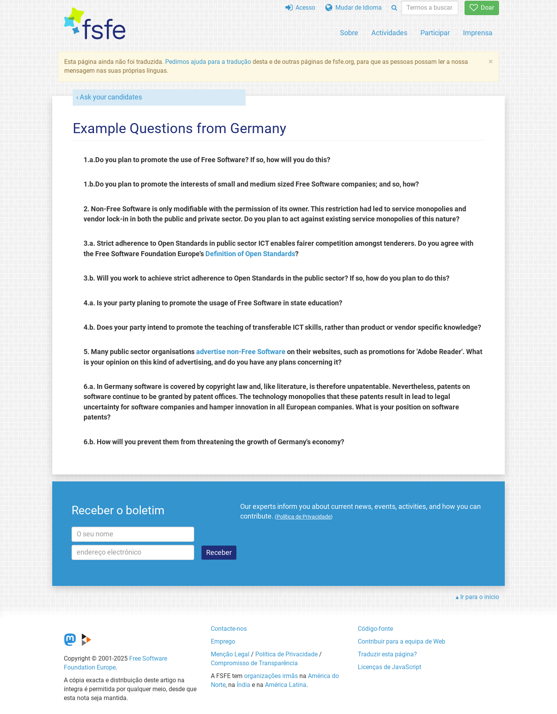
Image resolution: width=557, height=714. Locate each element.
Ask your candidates (111, 97)
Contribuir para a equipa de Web (401, 641)
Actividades (389, 33)
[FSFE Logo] (94, 23)
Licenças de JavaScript (389, 667)
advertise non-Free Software (240, 352)
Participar (435, 33)
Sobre (349, 33)
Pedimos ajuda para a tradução (208, 61)
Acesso (300, 7)
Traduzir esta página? (387, 654)
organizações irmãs (271, 676)
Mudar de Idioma (353, 7)
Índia (243, 684)
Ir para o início (479, 597)
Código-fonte (375, 628)
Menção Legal (230, 654)
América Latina (285, 684)
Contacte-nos (229, 628)
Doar (482, 7)
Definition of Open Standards (250, 254)
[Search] (394, 8)
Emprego (223, 641)
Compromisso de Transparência (254, 663)
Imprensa (477, 33)
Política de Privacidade (286, 654)
